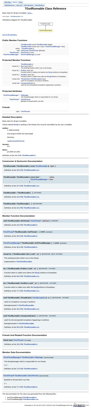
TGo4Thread (33, 51)
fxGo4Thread (25, 100)
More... (30, 13)
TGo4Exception (36, 79)
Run (22, 66)
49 (18, 309)
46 (18, 236)
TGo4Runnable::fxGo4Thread (26, 375)
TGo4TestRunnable (24, 262)
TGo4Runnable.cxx (31, 170)
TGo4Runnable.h (16, 17)
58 (18, 327)
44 (18, 197)
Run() (50, 72)
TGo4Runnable (26, 45)
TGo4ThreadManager (52, 47)
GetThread (24, 53)
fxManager (24, 95)
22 (18, 208)
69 (18, 276)
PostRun (24, 75)
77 (18, 291)
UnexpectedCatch (27, 83)
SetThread (24, 51)
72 (18, 368)
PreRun (23, 71)
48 (18, 247)
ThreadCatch (25, 79)
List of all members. (9, 35)
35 (18, 344)
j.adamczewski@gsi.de (16, 141)
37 (18, 186)
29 (18, 170)
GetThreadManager (28, 55)
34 (16, 156)
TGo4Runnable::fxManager (32, 357)
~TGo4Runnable (26, 49)
